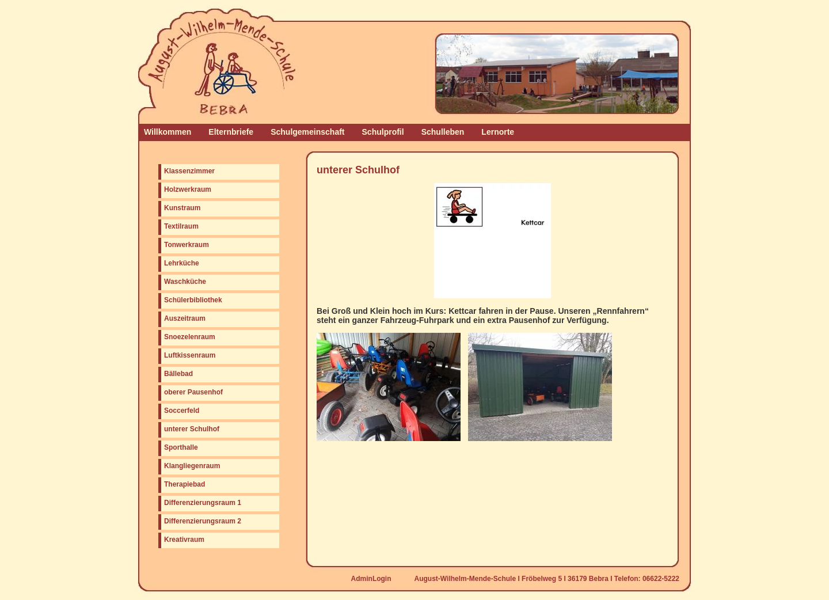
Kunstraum (182, 208)
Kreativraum (184, 540)
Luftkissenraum (189, 355)
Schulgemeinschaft (307, 131)
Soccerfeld (181, 411)
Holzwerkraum (187, 189)
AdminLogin (371, 579)
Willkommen (167, 131)
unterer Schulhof (191, 429)
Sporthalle (181, 447)
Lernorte (497, 131)
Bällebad (178, 374)
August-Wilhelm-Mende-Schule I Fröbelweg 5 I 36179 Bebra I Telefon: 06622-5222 (546, 579)
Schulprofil (383, 131)
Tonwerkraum (186, 245)
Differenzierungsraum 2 (202, 521)
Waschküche (185, 282)
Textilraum (181, 226)
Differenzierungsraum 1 (202, 503)
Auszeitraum (185, 318)
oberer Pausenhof (193, 392)
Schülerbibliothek (193, 300)
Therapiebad (184, 484)
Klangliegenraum (192, 466)
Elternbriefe (230, 131)
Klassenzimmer (189, 171)
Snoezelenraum (189, 337)
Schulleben (443, 131)
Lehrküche (181, 263)
